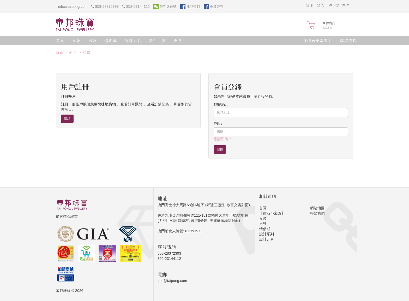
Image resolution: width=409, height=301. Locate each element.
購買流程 (348, 41)
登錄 (86, 53)
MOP (338, 5)
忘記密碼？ (223, 139)
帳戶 (73, 53)
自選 (178, 41)
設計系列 (133, 41)
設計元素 (157, 41)
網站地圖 (317, 208)
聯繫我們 (317, 213)
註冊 (309, 5)
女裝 (76, 41)
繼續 (67, 118)
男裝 (92, 41)
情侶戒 (111, 41)
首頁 (60, 41)
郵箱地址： (221, 104)
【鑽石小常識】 (317, 41)
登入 (320, 5)
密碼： (218, 124)
